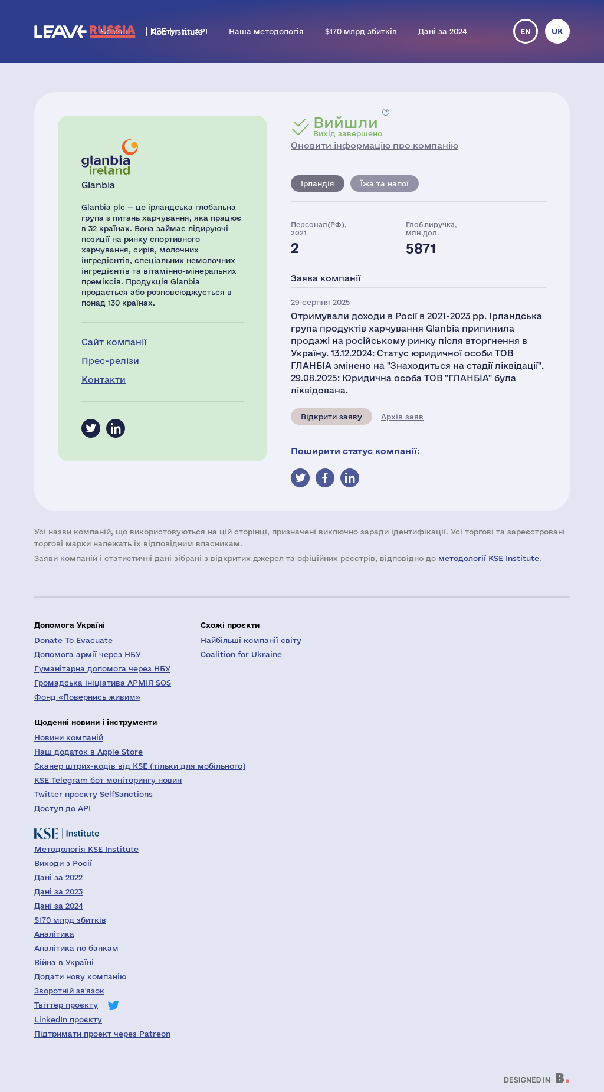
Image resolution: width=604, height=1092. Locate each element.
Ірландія (317, 183)
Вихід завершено (347, 126)
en (525, 31)
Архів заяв (402, 416)
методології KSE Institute (488, 558)
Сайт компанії (113, 342)
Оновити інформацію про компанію (374, 145)
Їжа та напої (384, 183)
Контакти (103, 380)
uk (557, 31)
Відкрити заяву (331, 416)
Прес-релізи (110, 361)
